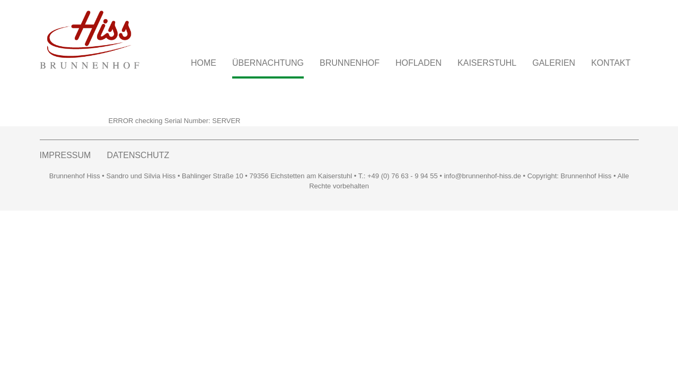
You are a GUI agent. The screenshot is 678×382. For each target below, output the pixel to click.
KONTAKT (610, 62)
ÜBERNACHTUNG (268, 62)
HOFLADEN (418, 62)
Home (203, 62)
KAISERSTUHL (486, 62)
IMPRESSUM (65, 155)
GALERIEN (553, 62)
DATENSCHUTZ (138, 155)
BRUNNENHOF (350, 62)
